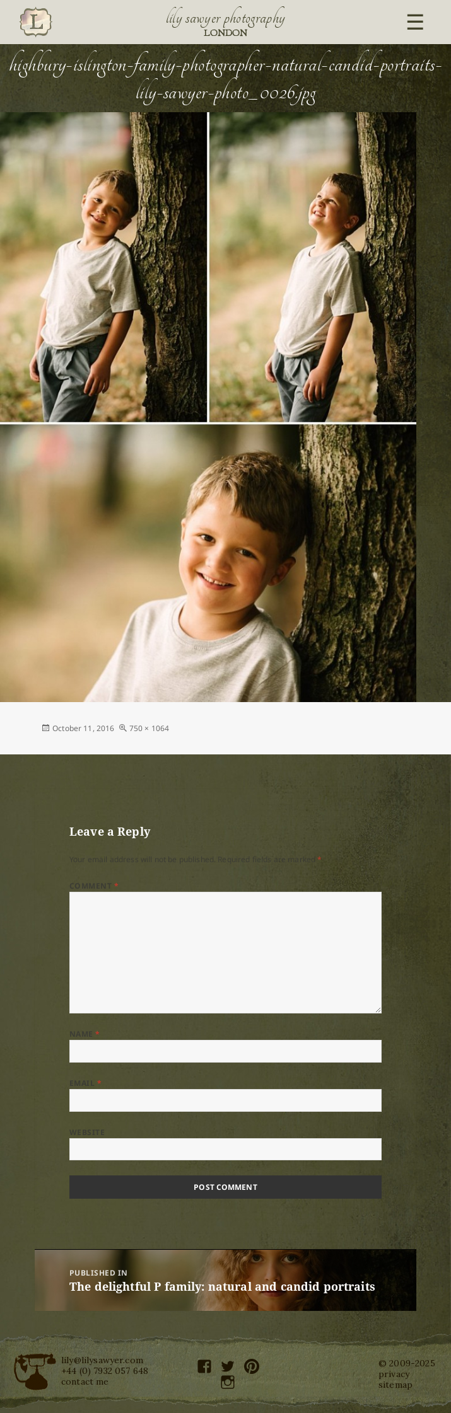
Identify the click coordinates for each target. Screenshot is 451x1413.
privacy (393, 1374)
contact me (85, 1381)
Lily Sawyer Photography (226, 17)
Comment (94, 885)
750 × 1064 (149, 728)
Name (84, 1034)
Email (85, 1083)
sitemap (395, 1384)
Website (87, 1132)
